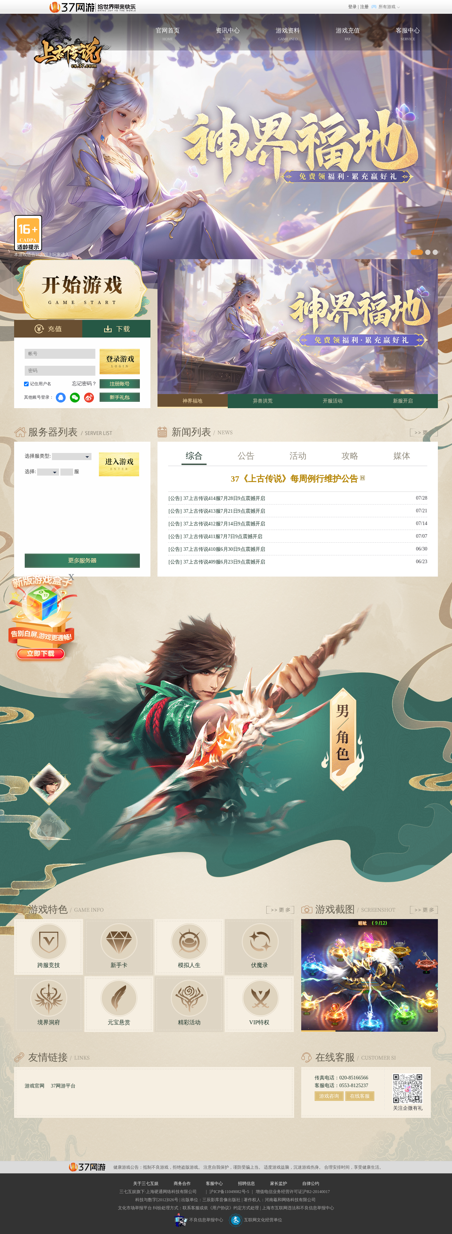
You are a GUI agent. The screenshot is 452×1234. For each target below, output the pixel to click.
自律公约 (310, 1183)
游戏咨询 (329, 1096)
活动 (298, 455)
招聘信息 (246, 1183)
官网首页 (83, 43)
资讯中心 (228, 35)
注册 (364, 6)
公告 (246, 455)
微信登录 (75, 398)
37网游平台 (63, 1086)
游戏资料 (288, 35)
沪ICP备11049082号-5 (229, 1191)
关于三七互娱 (146, 1183)
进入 (119, 464)
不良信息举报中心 (198, 1219)
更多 (424, 432)
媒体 (401, 455)
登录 (352, 6)
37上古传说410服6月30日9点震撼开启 (224, 549)
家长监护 (278, 1183)
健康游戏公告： (128, 1167)
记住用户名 (40, 383)
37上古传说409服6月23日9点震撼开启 (224, 562)
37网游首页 (94, 6)
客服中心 (408, 35)
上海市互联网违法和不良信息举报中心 (298, 1207)
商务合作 (182, 1183)
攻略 (349, 455)
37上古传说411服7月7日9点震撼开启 (223, 536)
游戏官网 (34, 1086)
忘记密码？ (84, 383)
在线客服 (360, 1096)
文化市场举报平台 (135, 1207)
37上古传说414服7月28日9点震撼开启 (224, 498)
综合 (194, 455)
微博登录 (89, 398)
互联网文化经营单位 (255, 1219)
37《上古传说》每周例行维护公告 (298, 478)
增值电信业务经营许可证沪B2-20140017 (293, 1191)
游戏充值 (348, 35)
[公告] (175, 498)
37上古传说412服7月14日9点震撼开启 (224, 523)
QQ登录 (61, 398)
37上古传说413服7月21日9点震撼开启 (224, 511)
